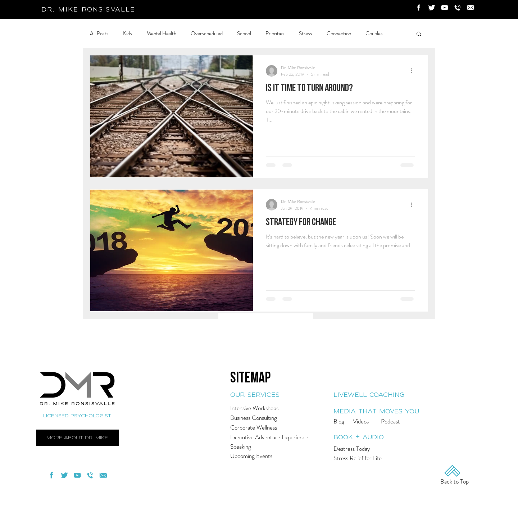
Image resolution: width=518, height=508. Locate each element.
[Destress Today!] (368, 449)
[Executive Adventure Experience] (278, 437)
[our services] (280, 395)
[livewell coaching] (381, 395)
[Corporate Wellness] (280, 427)
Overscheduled (207, 33)
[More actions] (413, 71)
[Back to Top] (455, 482)
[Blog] (349, 421)
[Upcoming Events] (268, 456)
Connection (339, 33)
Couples (374, 33)
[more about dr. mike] (77, 438)
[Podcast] (400, 421)
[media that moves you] (381, 411)
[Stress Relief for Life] (367, 458)
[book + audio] (373, 437)
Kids (127, 33)
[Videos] (371, 421)
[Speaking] (275, 447)
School (244, 33)
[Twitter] (431, 7)
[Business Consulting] (280, 418)
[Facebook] (418, 7)
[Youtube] (444, 7)
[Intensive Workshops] (280, 408)
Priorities (275, 33)
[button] (418, 34)
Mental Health (161, 33)
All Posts (99, 33)
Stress (305, 33)
